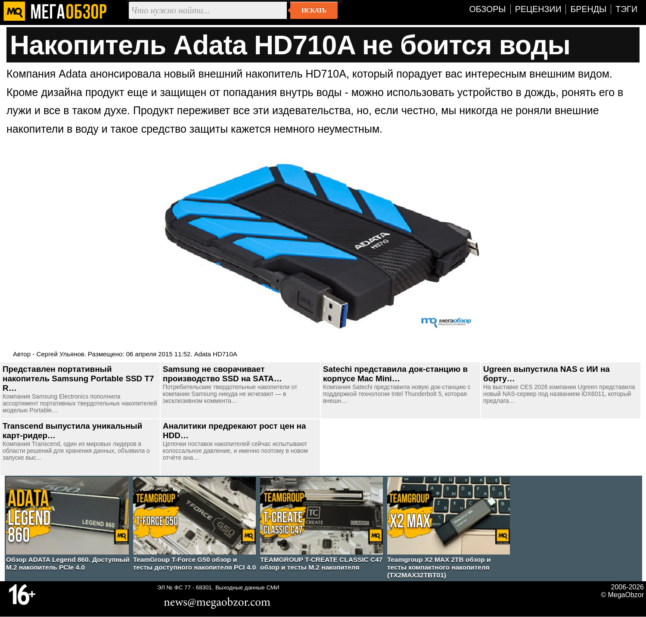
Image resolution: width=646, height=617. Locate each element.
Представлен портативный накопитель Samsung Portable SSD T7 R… (78, 379)
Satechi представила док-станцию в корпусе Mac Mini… (395, 374)
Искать (313, 10)
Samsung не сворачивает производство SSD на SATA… (222, 374)
